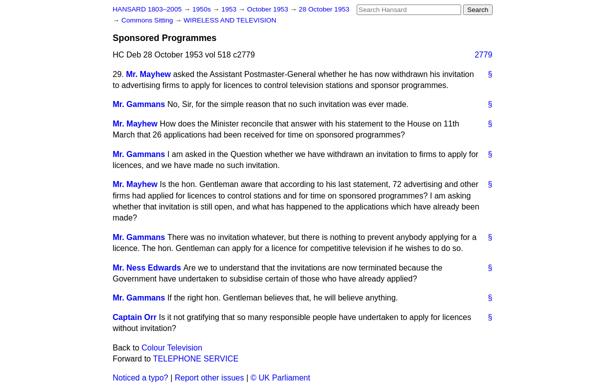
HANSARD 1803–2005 (147, 9)
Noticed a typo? (140, 378)
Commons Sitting (148, 20)
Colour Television (171, 348)
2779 (484, 54)
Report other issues (209, 378)
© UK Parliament (280, 378)
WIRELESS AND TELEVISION (230, 20)
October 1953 (268, 9)
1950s (202, 9)
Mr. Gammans (139, 104)
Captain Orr (135, 317)
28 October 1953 (324, 9)
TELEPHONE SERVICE (195, 358)
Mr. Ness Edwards (147, 268)
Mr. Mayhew (148, 74)
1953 (229, 9)
